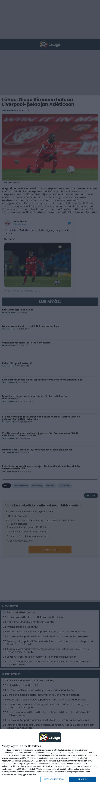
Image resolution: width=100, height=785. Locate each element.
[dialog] (50, 757)
